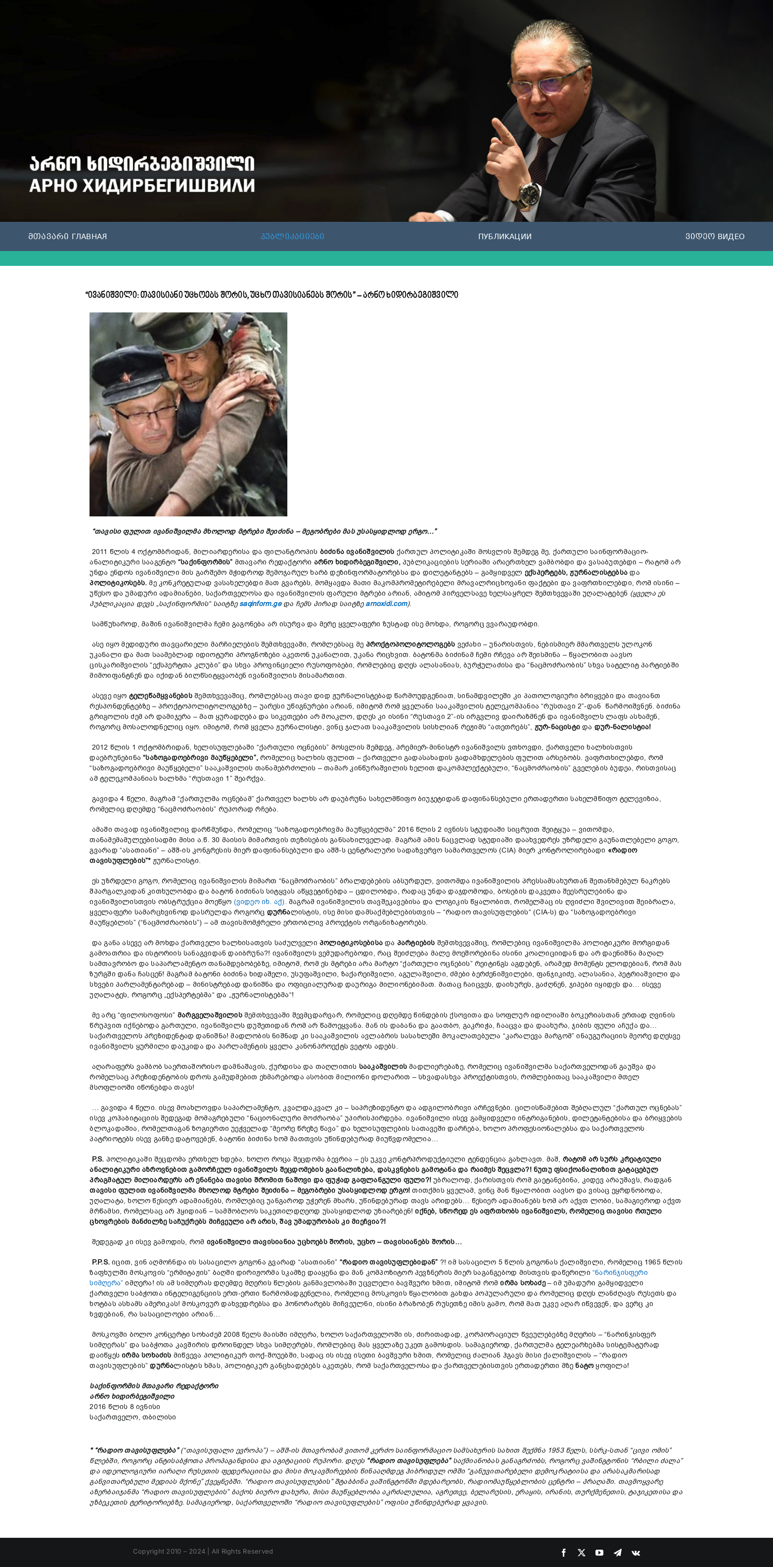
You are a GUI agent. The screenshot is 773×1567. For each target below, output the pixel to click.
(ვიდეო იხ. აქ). (261, 902)
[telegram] (618, 1553)
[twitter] (582, 1553)
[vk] (636, 1553)
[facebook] (564, 1553)
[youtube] (599, 1553)
